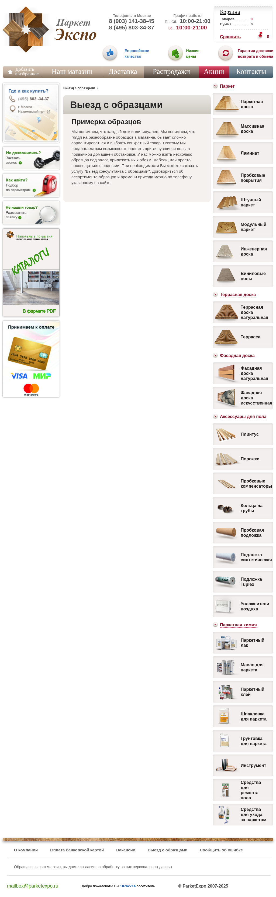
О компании (26, 850)
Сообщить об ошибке (221, 850)
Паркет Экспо (26, 29)
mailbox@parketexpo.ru (32, 886)
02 (175, 54)
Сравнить (230, 37)
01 (110, 54)
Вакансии (125, 850)
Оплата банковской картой (77, 850)
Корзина (230, 12)
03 (226, 54)
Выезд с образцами (167, 850)
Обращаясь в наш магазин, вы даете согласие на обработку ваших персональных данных (93, 867)
